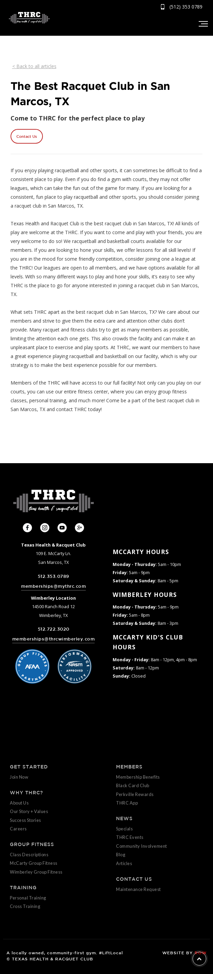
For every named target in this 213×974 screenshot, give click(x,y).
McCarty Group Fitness (34, 863)
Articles (124, 863)
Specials (124, 828)
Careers (18, 828)
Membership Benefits (138, 777)
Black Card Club (132, 785)
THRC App (127, 803)
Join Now (19, 777)
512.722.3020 (53, 629)
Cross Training (25, 906)
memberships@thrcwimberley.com (53, 639)
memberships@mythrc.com (53, 586)
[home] (27, 17)
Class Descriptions (29, 854)
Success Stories (25, 820)
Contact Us (26, 136)
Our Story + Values (29, 811)
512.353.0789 (53, 576)
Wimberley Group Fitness (36, 872)
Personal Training (28, 897)
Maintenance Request (138, 889)
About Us (19, 803)
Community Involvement (141, 846)
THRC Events (130, 837)
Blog (120, 854)
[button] (203, 24)
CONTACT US (134, 879)
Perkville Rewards (135, 794)
